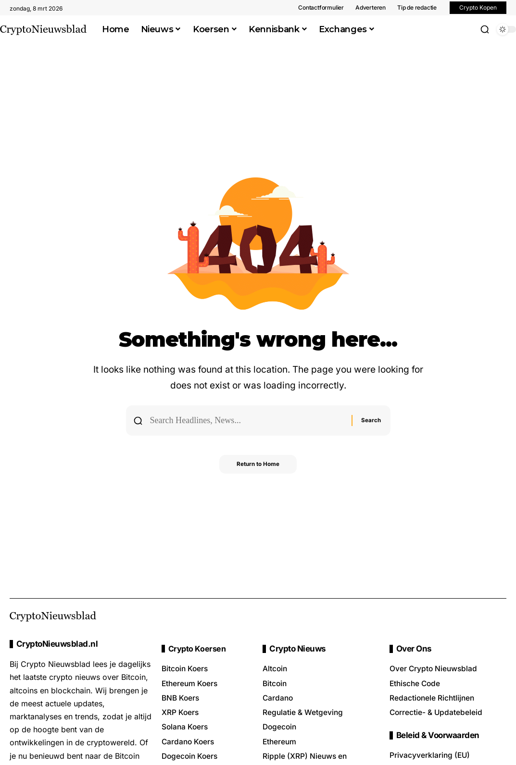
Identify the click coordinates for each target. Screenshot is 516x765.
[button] (485, 29)
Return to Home (258, 466)
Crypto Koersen (197, 649)
